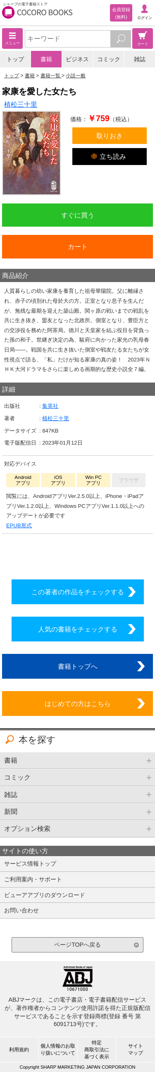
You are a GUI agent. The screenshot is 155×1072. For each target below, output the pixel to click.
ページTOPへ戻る (77, 944)
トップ (15, 59)
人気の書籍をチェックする (77, 629)
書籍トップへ (78, 666)
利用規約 (19, 1050)
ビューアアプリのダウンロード (44, 895)
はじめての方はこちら (78, 703)
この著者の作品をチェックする (77, 592)
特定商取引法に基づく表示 (96, 1050)
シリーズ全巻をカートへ (77, 554)
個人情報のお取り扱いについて (58, 1049)
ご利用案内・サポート (33, 879)
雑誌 (139, 59)
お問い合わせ (21, 910)
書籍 (46, 59)
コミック (108, 59)
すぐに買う (77, 215)
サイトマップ (135, 1049)
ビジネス (77, 59)
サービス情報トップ (30, 863)
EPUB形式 (19, 525)
